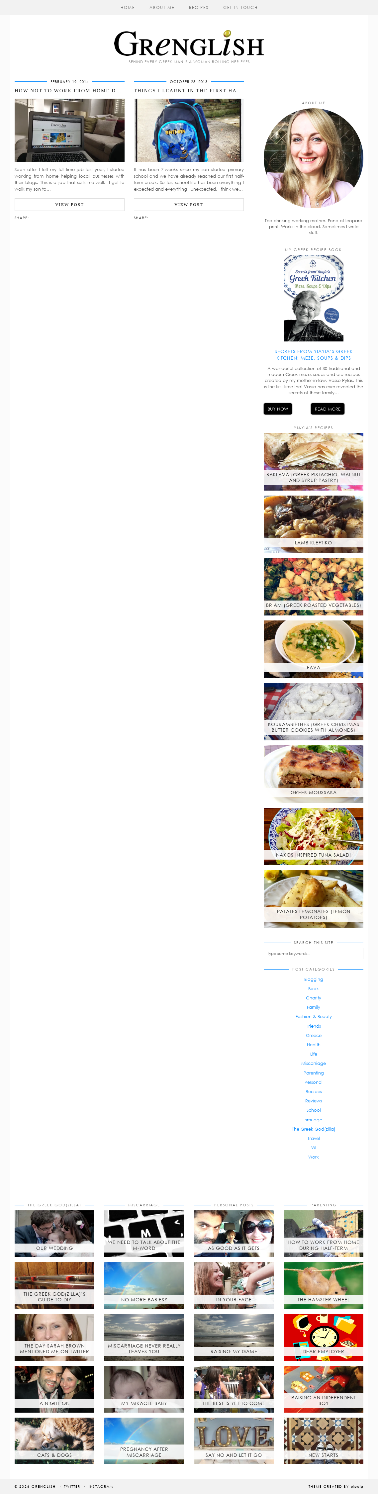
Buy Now (278, 409)
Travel (314, 1138)
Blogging (313, 979)
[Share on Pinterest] (42, 217)
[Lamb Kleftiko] (313, 524)
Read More (327, 409)
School (314, 1110)
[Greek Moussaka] (313, 774)
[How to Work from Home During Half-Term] (323, 1233)
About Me (161, 7)
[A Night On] (54, 1389)
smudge (313, 1119)
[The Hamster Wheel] (323, 1285)
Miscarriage (313, 1063)
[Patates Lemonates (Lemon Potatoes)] (313, 899)
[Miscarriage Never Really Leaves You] (144, 1337)
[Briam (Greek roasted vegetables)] (313, 586)
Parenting (314, 1072)
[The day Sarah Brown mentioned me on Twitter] (54, 1337)
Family (313, 1007)
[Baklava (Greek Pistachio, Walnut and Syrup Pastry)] (313, 462)
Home (128, 7)
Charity (313, 997)
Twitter (72, 1486)
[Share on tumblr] (45, 217)
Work (313, 1157)
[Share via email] (32, 217)
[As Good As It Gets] (234, 1233)
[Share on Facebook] (35, 217)
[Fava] (313, 649)
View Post (69, 204)
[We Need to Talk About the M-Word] (144, 1233)
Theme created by (336, 1486)
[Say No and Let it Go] (234, 1441)
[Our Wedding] (54, 1233)
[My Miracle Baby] (144, 1389)
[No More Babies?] (144, 1285)
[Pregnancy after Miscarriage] (144, 1441)
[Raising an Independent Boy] (323, 1389)
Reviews (313, 1100)
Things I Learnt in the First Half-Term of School (216, 90)
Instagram (101, 1486)
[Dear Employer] (323, 1337)
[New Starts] (323, 1441)
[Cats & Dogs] (54, 1441)
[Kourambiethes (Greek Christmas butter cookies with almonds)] (313, 711)
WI (313, 1147)
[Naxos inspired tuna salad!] (313, 836)
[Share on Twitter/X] (38, 217)
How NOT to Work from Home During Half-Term (93, 90)
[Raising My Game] (234, 1337)
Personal (314, 1082)
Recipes (199, 7)
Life (313, 1054)
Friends (314, 1026)
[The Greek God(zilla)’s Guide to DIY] (54, 1285)
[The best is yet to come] (234, 1389)
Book (313, 988)
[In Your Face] (234, 1285)
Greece (314, 1035)
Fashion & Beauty (314, 1016)
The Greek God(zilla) (313, 1129)
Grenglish (44, 1486)
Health (314, 1044)
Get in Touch (240, 7)
